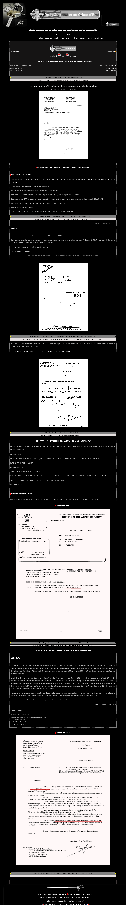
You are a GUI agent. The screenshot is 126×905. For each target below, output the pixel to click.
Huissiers (60, 30)
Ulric (96, 30)
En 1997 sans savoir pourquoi (20, 446)
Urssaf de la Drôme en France (20, 65)
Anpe (43, 873)
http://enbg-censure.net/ (76, 901)
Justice (64, 30)
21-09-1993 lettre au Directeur (57, 80)
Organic (78, 873)
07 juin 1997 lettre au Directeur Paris (73, 435)
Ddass (68, 873)
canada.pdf (55, 56)
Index (30, 30)
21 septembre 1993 (76, 77)
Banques (42, 30)
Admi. (33, 30)
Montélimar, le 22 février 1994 (32, 339)
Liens (84, 30)
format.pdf (70, 56)
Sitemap (88, 30)
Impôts (73, 873)
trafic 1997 (58, 435)
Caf (52, 873)
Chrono (46, 30)
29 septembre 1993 (83, 216)
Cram (64, 873)
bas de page (111, 51)
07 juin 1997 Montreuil (81, 643)
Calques (92, 30)
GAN (50, 30)
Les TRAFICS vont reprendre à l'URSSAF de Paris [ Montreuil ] (63, 441)
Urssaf (90, 873)
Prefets (76, 30)
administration (16, 51)
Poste (82, 873)
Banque (48, 873)
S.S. (87, 873)
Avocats (37, 30)
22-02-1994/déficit (83, 80)
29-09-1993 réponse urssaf (72, 80)
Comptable (59, 873)
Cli (54, 873)
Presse (80, 30)
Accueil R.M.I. (37, 873)
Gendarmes (54, 30)
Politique (69, 30)
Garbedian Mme (42, 882)
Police (73, 30)
